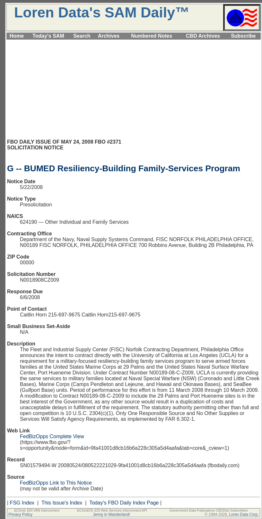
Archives (109, 36)
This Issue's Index (62, 502)
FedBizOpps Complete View (52, 436)
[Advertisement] (133, 92)
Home (17, 36)
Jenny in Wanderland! (111, 514)
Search (81, 36)
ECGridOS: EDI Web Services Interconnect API (112, 510)
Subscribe (243, 36)
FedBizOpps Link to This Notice (56, 483)
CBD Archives (203, 36)
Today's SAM (48, 36)
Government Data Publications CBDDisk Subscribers (209, 510)
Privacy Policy (20, 514)
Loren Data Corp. (244, 514)
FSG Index (22, 502)
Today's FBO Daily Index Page (124, 502)
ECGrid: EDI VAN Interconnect (36, 510)
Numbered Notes (151, 36)
